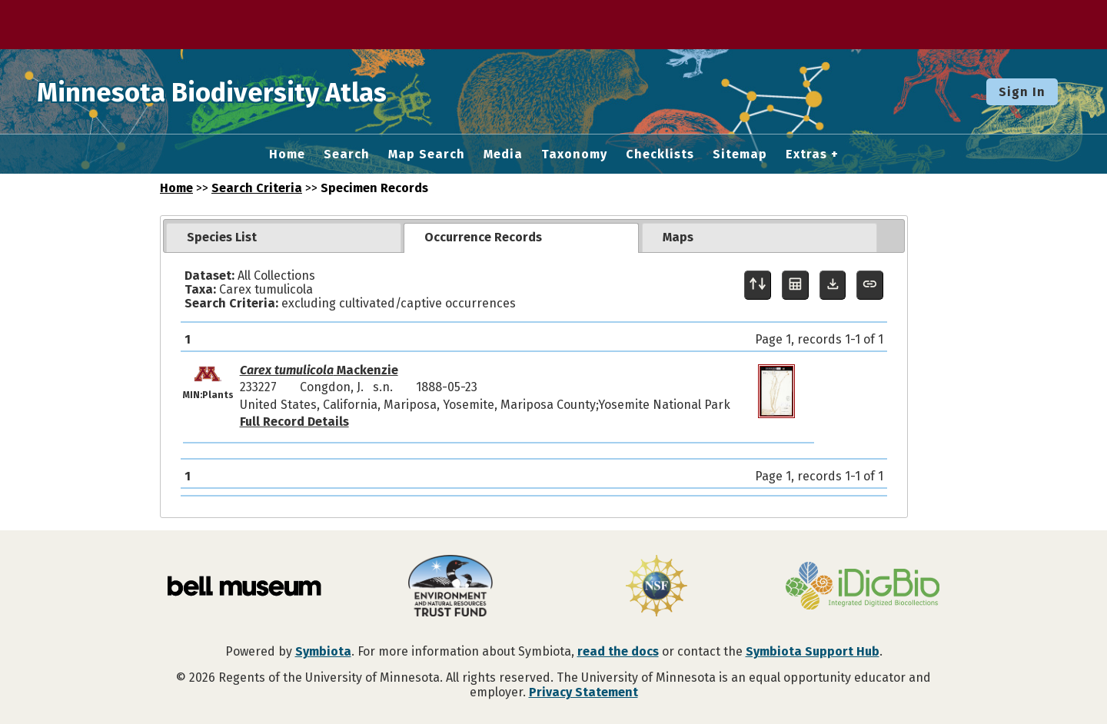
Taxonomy (574, 154)
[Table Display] (795, 286)
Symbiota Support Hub (812, 651)
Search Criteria (256, 188)
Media (503, 154)
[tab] (283, 237)
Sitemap (740, 154)
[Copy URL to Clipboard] (869, 286)
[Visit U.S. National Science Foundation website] (656, 587)
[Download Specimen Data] (832, 286)
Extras (806, 154)
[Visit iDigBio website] (862, 587)
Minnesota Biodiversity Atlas (239, 91)
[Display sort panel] (757, 286)
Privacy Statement (583, 692)
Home (287, 154)
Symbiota (323, 651)
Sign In (1022, 92)
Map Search (426, 154)
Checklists (660, 154)
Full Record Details (294, 421)
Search (347, 154)
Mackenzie (319, 370)
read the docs (618, 651)
